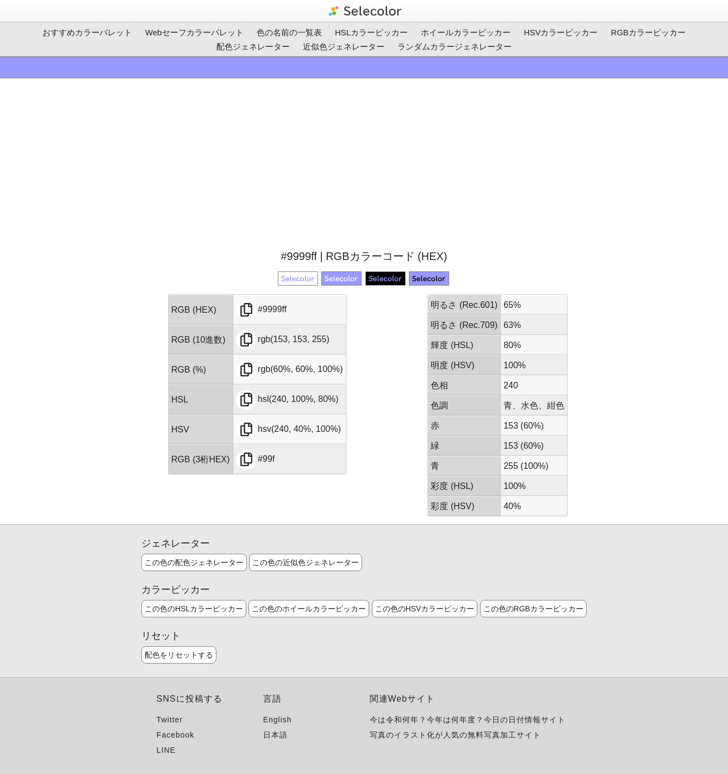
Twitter (170, 719)
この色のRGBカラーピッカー (533, 608)
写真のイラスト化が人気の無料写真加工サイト (455, 734)
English (277, 719)
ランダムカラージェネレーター (454, 46)
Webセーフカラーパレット (194, 32)
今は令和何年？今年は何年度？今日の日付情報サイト (467, 719)
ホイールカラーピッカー (466, 32)
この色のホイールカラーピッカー (309, 608)
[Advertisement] (364, 162)
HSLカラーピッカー (371, 32)
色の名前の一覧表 (289, 32)
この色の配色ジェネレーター (194, 562)
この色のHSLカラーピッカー (194, 608)
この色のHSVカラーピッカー (425, 608)
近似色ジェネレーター (343, 46)
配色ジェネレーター (253, 46)
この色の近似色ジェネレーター (305, 562)
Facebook (175, 734)
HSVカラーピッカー (561, 32)
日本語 (275, 734)
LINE (166, 750)
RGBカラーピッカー (648, 32)
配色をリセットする (179, 655)
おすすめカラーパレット (87, 32)
